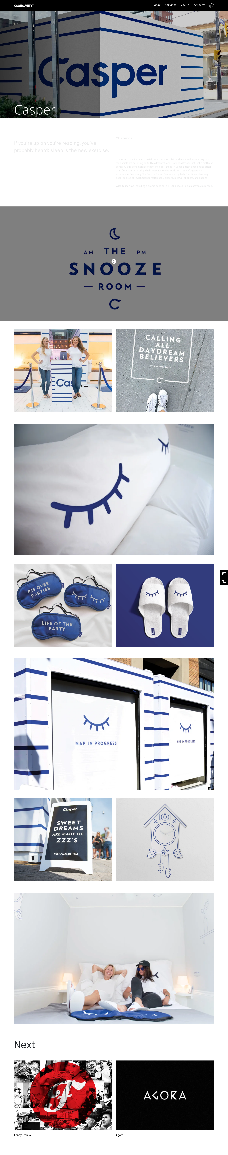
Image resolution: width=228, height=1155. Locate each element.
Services (170, 5)
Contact (199, 5)
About (185, 5)
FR (211, 6)
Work (157, 5)
